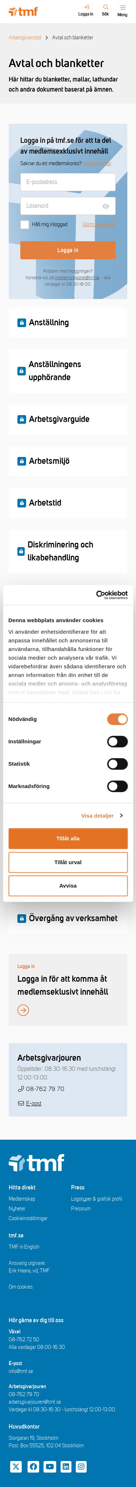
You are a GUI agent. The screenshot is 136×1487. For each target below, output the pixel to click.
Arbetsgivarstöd (25, 37)
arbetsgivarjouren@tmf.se (35, 1402)
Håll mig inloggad (43, 224)
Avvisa (68, 886)
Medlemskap (22, 1199)
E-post (33, 1103)
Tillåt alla (68, 838)
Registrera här (97, 163)
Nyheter (17, 1208)
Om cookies (21, 1287)
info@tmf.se (21, 1371)
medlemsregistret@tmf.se (77, 277)
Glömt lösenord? (99, 224)
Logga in (67, 250)
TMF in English (24, 1247)
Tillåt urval (68, 862)
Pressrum (81, 1208)
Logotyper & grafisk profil (96, 1199)
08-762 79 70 (45, 1089)
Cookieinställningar (28, 1218)
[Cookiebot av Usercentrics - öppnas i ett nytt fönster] (97, 595)
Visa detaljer (97, 816)
